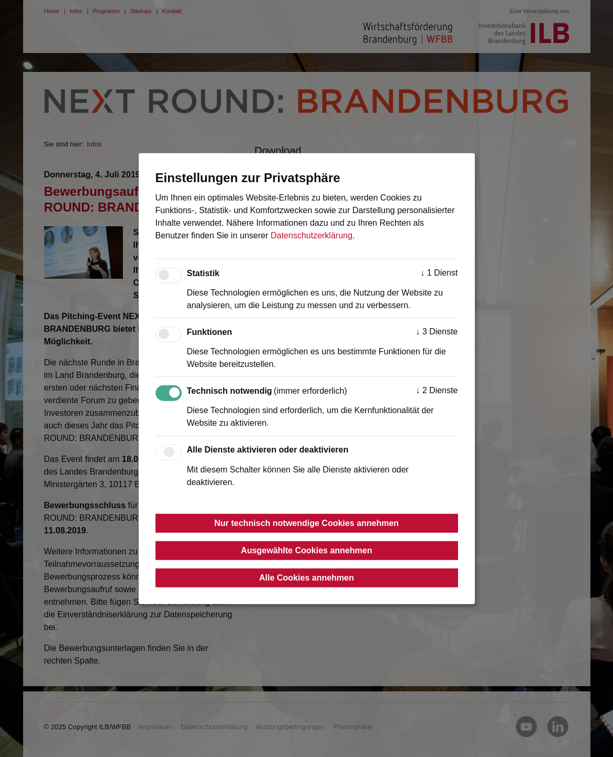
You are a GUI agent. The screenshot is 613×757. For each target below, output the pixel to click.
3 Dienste (436, 331)
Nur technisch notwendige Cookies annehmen (306, 522)
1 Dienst (439, 272)
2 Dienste (436, 390)
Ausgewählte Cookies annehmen (306, 549)
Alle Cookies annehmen (306, 577)
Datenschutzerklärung (311, 235)
